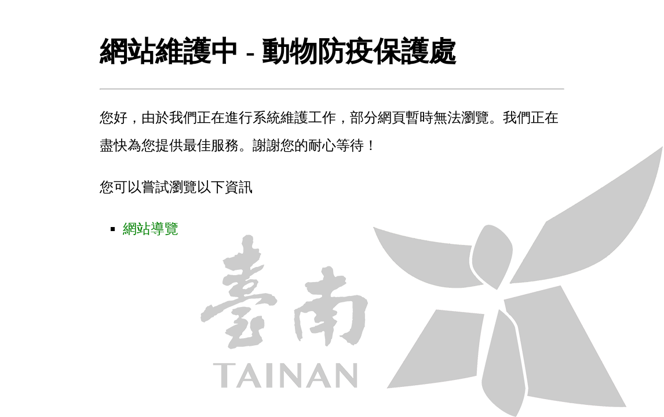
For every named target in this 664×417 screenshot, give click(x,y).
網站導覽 (150, 228)
